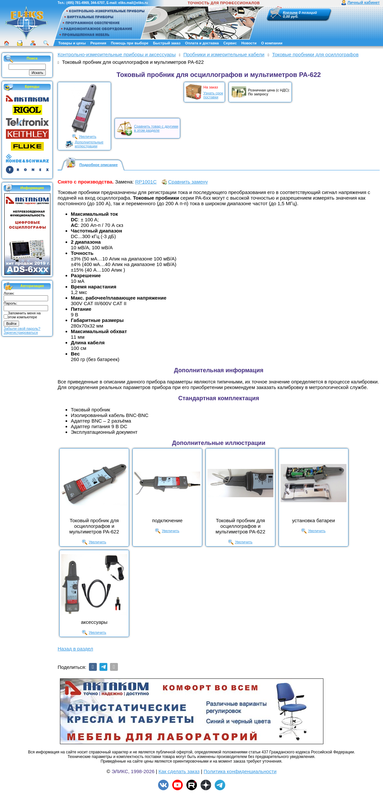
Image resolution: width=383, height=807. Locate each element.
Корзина (290, 12)
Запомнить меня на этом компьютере (24, 315)
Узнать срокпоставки (213, 95)
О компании (272, 43)
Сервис (229, 43)
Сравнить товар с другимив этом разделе (156, 128)
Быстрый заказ (166, 43)
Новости (249, 43)
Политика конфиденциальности (240, 771)
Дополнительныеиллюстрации (89, 144)
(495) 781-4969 (77, 3)
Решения (98, 43)
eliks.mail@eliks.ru (133, 3)
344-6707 (97, 3)
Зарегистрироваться (21, 332)
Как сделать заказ (179, 771)
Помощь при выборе (130, 43)
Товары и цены (72, 43)
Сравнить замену (188, 181)
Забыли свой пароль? (22, 328)
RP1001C (145, 181)
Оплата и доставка (202, 43)
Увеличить (87, 136)
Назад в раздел (75, 648)
